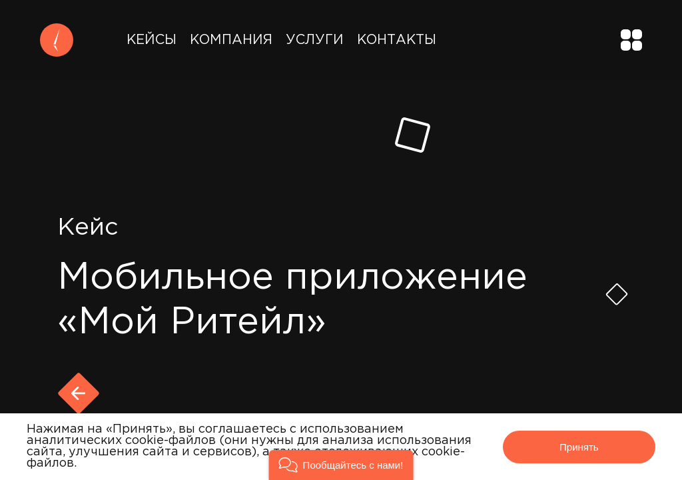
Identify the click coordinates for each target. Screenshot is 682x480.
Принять (579, 447)
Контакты (396, 40)
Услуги (315, 40)
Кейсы (151, 40)
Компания (231, 40)
